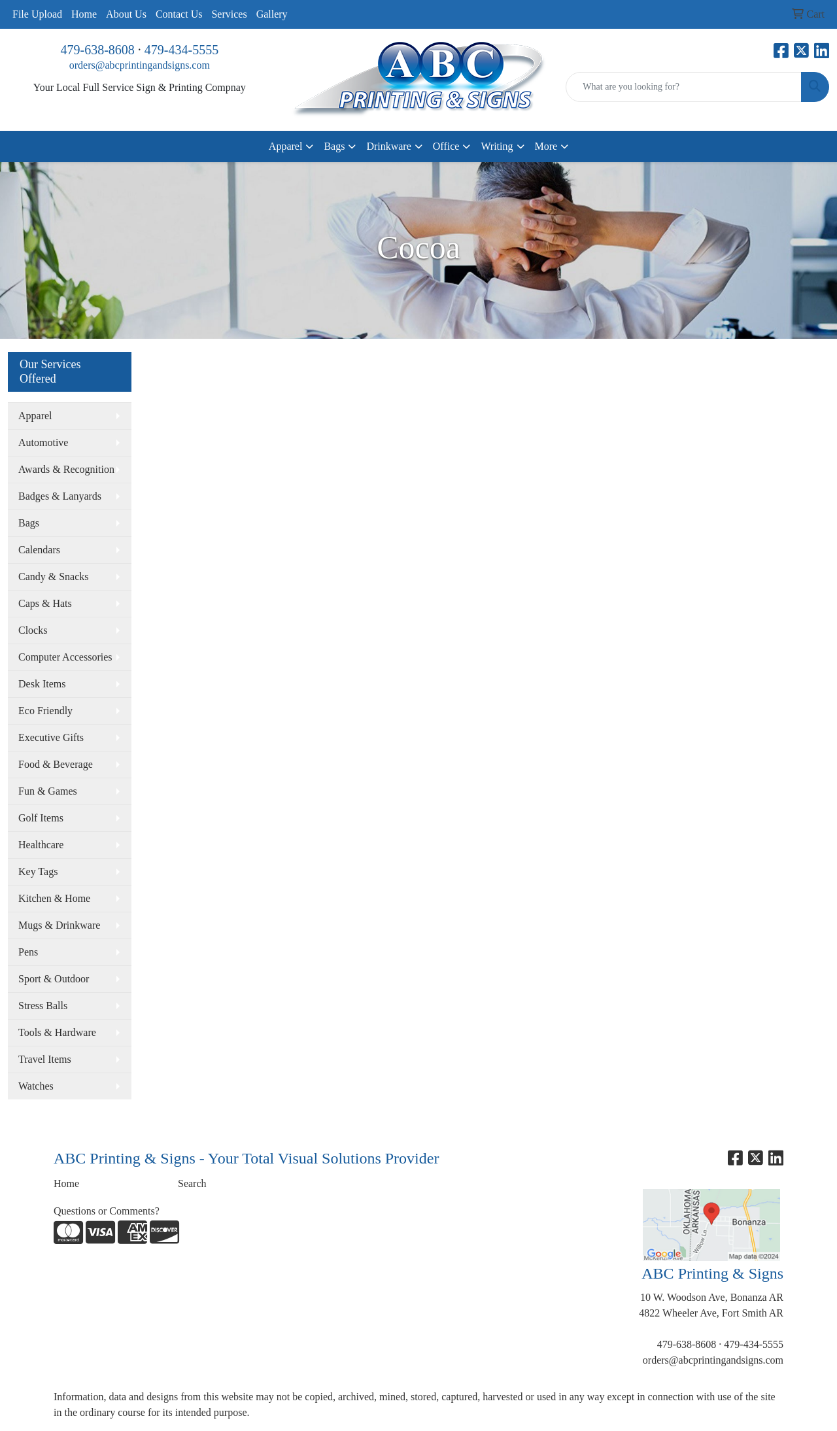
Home (84, 14)
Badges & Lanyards (59, 496)
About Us (126, 14)
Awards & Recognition (66, 469)
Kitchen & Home (54, 898)
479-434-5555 (181, 50)
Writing (497, 146)
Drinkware (388, 146)
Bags (334, 146)
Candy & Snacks (53, 576)
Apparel (286, 146)
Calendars (39, 549)
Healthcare (40, 844)
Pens (28, 951)
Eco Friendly (45, 710)
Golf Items (40, 817)
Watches (36, 1086)
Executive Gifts (51, 737)
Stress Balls (42, 1005)
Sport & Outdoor (53, 978)
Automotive (43, 442)
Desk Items (41, 683)
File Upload (37, 14)
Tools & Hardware (57, 1032)
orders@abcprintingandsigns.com (139, 65)
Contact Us (179, 14)
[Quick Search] (684, 87)
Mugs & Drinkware (59, 925)
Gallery (272, 14)
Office (446, 146)
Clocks (32, 630)
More (546, 146)
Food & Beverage (55, 764)
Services (229, 14)
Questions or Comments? (107, 1210)
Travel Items (44, 1059)
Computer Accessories (65, 657)
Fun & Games (47, 791)
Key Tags (38, 871)
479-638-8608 (98, 50)
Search (192, 1183)
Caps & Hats (45, 603)
